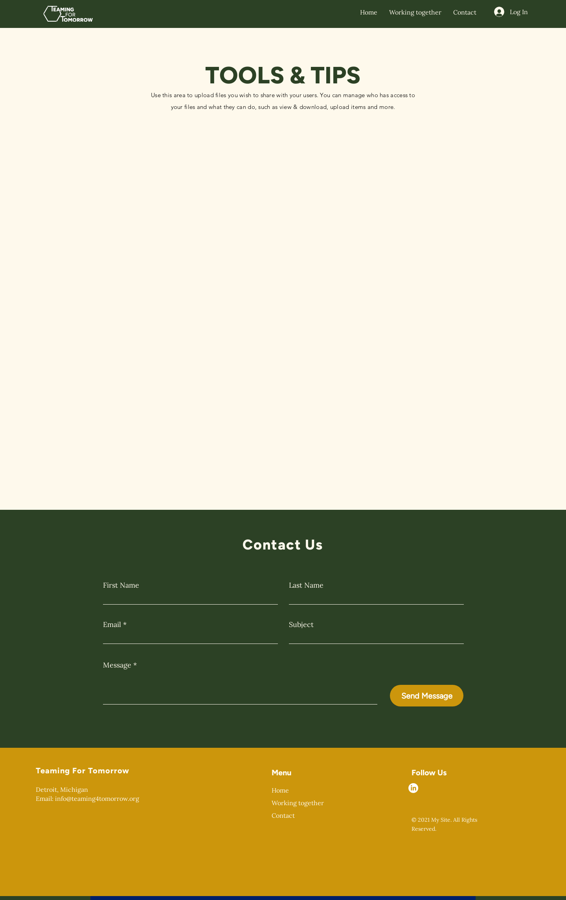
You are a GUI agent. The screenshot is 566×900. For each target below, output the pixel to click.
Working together (298, 803)
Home (280, 790)
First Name (121, 585)
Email (112, 624)
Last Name (306, 585)
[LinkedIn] (413, 788)
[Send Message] (426, 695)
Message (117, 665)
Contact (283, 815)
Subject (301, 624)
